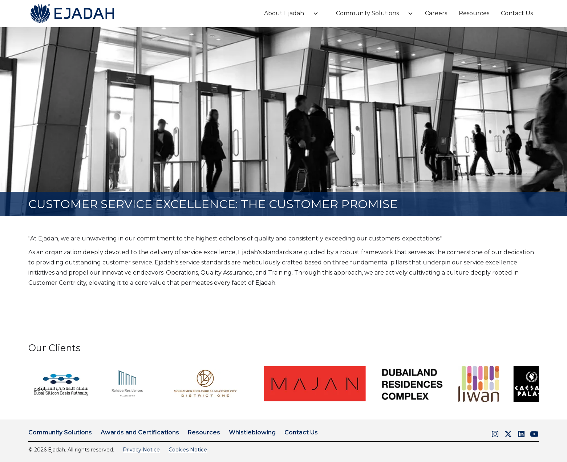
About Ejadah (284, 13)
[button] (288, 13)
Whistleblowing (252, 432)
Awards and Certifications (140, 432)
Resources (474, 13)
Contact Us (517, 13)
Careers (436, 13)
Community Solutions (367, 13)
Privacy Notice (141, 449)
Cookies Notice (188, 449)
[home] (72, 13)
